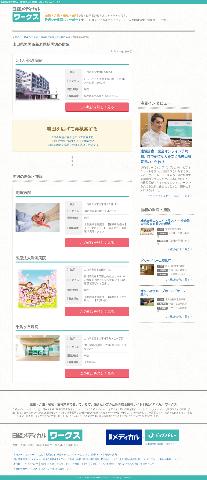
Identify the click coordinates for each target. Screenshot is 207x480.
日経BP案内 (111, 454)
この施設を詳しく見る (97, 107)
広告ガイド (97, 454)
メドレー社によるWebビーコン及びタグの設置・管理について (122, 464)
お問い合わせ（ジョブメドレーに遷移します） (64, 464)
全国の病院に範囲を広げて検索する (72, 137)
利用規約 (50, 454)
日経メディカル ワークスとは (28, 454)
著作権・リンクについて (25, 464)
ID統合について (109, 459)
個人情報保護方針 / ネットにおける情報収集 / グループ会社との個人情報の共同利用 (56, 459)
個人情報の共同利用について (134, 459)
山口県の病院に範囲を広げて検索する (72, 141)
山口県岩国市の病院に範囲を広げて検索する (72, 144)
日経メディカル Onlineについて (73, 454)
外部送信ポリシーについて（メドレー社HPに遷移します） (43, 468)
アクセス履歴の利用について (165, 459)
